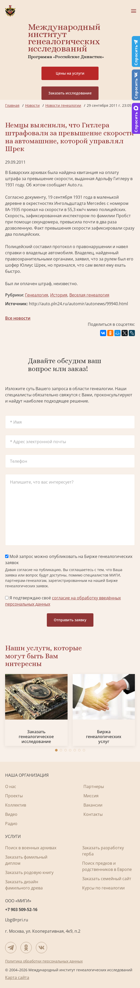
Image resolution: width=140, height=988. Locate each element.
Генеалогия (36, 295)
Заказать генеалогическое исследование (36, 736)
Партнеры (93, 786)
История (58, 295)
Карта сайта (17, 977)
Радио (11, 823)
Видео (11, 814)
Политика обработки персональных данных (44, 961)
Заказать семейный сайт (106, 878)
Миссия (91, 796)
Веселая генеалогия (89, 295)
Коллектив (15, 805)
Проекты (14, 796)
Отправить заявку (70, 619)
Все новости (17, 318)
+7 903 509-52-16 (21, 909)
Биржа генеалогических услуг (103, 736)
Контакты (93, 814)
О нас (10, 786)
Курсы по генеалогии (103, 888)
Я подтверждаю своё (63, 601)
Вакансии (92, 805)
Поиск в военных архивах (30, 848)
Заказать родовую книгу (29, 872)
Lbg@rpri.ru (16, 920)
